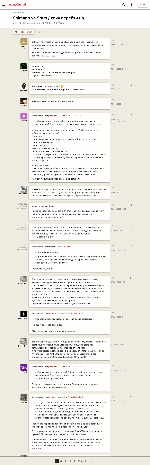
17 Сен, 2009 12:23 (118, 317)
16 (85, 460)
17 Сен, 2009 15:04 (118, 370)
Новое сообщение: (33, 23)
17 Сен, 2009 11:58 (118, 282)
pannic (24, 46)
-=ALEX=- (23, 106)
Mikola (24, 402)
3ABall (24, 121)
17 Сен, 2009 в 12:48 (75, 397)
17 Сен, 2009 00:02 (118, 250)
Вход (142, 4)
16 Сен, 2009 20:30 (118, 119)
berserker (51, 314)
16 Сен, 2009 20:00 (118, 89)
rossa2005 (22, 319)
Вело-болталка (21, 12)
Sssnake (23, 90)
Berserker (22, 284)
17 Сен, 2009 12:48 (118, 344)
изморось (22, 194)
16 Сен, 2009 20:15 (118, 104)
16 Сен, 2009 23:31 (118, 192)
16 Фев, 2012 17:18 (56, 23)
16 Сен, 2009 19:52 (118, 69)
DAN (25, 71)
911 (44, 23)
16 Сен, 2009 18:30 (118, 45)
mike (25, 372)
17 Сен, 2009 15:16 (118, 401)
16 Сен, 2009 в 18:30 (74, 116)
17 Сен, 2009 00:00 (118, 230)
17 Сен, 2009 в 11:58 (75, 314)
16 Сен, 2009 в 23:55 (68, 247)
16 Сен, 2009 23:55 (118, 209)
